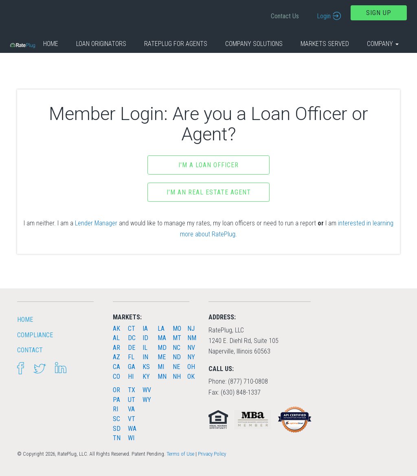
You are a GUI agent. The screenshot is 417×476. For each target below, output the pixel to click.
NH (177, 376)
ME (162, 357)
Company (383, 44)
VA (131, 409)
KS (146, 367)
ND (177, 357)
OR (116, 390)
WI (131, 438)
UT (131, 400)
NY (191, 357)
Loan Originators (101, 44)
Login (324, 16)
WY (147, 400)
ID (145, 338)
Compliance (35, 335)
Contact (30, 350)
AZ (116, 357)
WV (147, 390)
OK (191, 376)
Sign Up (378, 13)
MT (177, 338)
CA (116, 367)
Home (50, 44)
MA (162, 338)
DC (132, 338)
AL (116, 338)
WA (132, 428)
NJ (191, 328)
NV (191, 348)
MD (162, 348)
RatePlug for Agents (175, 44)
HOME (25, 319)
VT (131, 419)
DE (131, 348)
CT (131, 328)
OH (191, 367)
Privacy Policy (212, 454)
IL (145, 348)
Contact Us (285, 16)
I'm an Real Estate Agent (209, 192)
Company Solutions (254, 44)
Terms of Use (180, 454)
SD (117, 428)
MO (177, 328)
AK (116, 328)
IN (145, 357)
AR (116, 348)
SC (116, 419)
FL (131, 357)
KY (146, 376)
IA (145, 328)
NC (176, 348)
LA (161, 328)
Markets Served (325, 44)
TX (131, 390)
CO (116, 376)
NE (176, 367)
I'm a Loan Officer (208, 165)
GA (131, 367)
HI (131, 376)
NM (191, 338)
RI (115, 409)
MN (162, 376)
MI (161, 367)
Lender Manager (96, 223)
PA (116, 400)
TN (117, 438)
